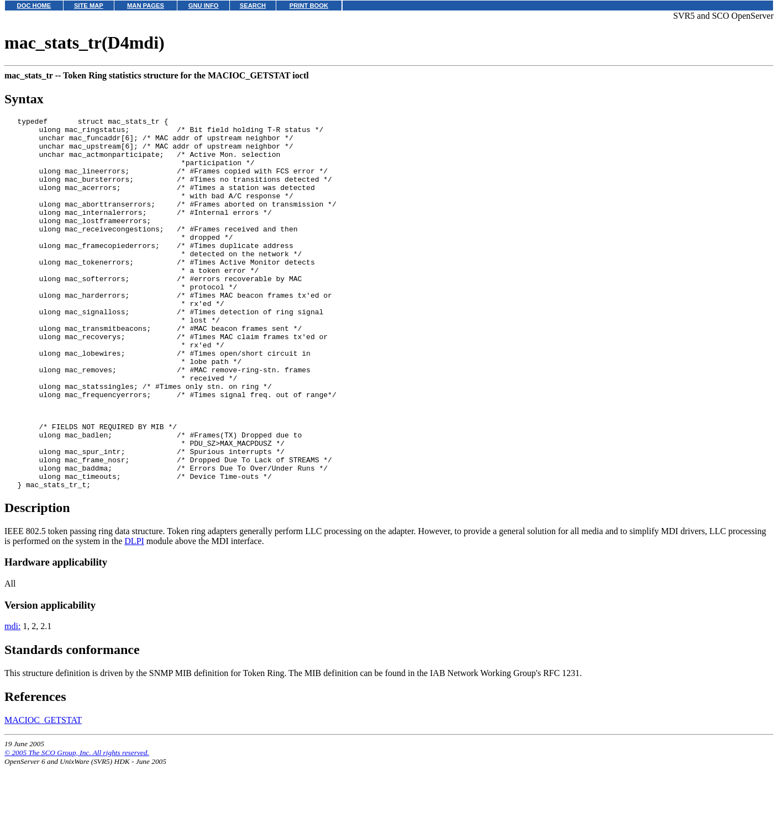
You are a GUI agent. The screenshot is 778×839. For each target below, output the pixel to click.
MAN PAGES (145, 5)
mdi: (12, 699)
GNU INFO (203, 5)
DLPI (134, 614)
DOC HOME (34, 5)
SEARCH (253, 5)
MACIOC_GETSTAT (43, 793)
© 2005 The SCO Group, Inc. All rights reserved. (76, 825)
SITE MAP (88, 5)
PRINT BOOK (309, 5)
